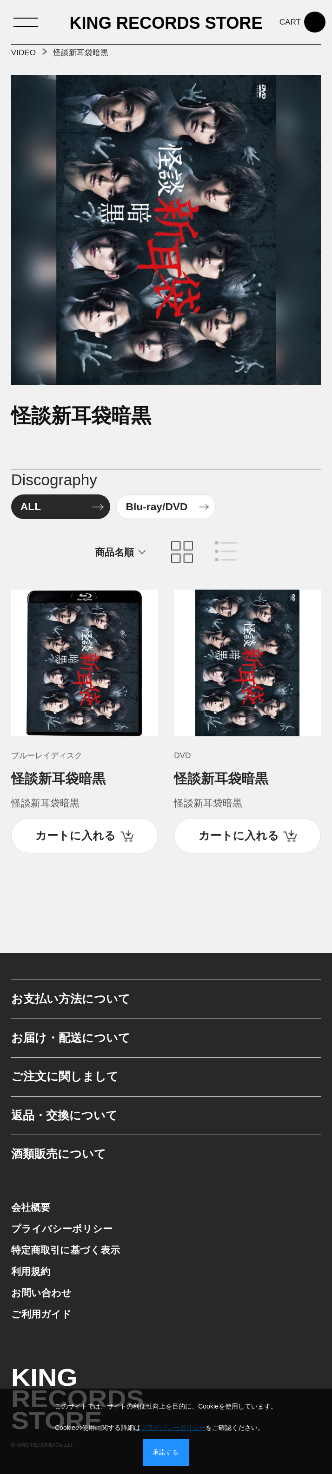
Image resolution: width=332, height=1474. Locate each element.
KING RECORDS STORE (165, 23)
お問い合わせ (41, 1292)
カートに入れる (75, 835)
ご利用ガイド (41, 1314)
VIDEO (23, 52)
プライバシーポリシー (62, 1228)
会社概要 (30, 1207)
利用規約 (30, 1271)
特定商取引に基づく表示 (65, 1250)
